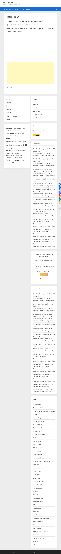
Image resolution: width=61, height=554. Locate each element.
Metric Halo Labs (38, 498)
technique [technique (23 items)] (22, 157)
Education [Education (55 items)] (10, 133)
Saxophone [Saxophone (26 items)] (9, 153)
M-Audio (35, 491)
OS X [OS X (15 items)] (16, 145)
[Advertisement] (30, 73)
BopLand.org (37, 418)
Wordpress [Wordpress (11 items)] (8, 163)
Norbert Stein (37, 508)
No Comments (31, 25)
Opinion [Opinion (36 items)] (11, 145)
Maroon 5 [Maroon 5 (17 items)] (8, 141)
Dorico (35, 438)
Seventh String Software (40, 531)
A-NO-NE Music (38, 404)
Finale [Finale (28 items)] (19, 133)
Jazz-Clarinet (37, 471)
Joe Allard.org (37, 485)
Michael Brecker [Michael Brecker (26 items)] (16, 141)
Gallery (17, 9)
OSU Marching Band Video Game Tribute (24, 21)
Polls (22, 9)
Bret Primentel (37, 424)
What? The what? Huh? (42, 272)
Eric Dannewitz (37, 441)
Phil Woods (36, 515)
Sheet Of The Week (11, 116)
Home (11, 9)
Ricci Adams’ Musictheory (41, 518)
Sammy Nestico (38, 521)
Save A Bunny (37, 525)
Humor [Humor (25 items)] (12, 136)
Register (35, 104)
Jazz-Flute (36, 474)
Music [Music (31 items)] (24, 141)
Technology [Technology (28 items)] (9, 160)
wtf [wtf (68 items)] (12, 163)
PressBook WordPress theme (42, 552)
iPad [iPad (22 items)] (16, 136)
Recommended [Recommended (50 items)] (11, 151)
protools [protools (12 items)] (14, 148)
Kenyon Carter (37, 488)
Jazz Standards (38, 468)
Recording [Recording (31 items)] (21, 150)
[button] (60, 184)
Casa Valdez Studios (39, 428)
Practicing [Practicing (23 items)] (9, 148)
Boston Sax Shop (38, 421)
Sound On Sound (38, 538)
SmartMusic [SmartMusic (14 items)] (19, 155)
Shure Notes (37, 535)
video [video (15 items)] (22, 160)
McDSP (35, 494)
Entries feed (36, 111)
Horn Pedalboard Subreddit (41, 461)
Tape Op (35, 541)
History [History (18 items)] (8, 136)
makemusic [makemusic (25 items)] (22, 139)
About (6, 9)
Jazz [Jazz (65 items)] (8, 139)
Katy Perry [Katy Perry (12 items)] (12, 139)
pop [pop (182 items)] (25, 144)
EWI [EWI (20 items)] (16, 133)
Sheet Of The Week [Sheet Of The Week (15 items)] (10, 155)
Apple (35, 414)
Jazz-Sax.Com (8, 2)
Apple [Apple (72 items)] (11, 128)
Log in (35, 108)
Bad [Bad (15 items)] (15, 128)
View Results (44, 279)
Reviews (8, 109)
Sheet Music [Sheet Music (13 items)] (16, 153)
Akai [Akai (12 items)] (7, 128)
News (7, 106)
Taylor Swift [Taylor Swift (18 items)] (15, 157)
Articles (28, 9)
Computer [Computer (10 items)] (17, 130)
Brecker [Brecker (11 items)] (13, 130)
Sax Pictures (37, 528)
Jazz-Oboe (36, 478)
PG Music (36, 511)
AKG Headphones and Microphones (44, 411)
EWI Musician (37, 444)
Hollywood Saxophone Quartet (42, 458)
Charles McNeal (38, 431)
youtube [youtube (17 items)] (17, 163)
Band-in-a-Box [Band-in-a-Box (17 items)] (21, 128)
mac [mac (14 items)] (17, 139)
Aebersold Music (38, 408)
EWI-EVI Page (37, 451)
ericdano (22, 25)
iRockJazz (36, 464)
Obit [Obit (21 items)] (7, 145)
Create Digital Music (39, 434)
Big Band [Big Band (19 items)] (8, 131)
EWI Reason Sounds (39, 448)
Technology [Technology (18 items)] (17, 160)
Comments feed (38, 114)
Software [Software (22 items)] (8, 157)
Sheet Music (9, 113)
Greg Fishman (37, 454)
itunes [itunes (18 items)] (23, 136)
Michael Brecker (38, 501)
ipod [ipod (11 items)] (20, 136)
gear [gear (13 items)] (23, 133)
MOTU (35, 505)
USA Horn (36, 545)
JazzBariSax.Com (38, 481)
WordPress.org (37, 118)
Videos (11, 87)
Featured (8, 102)
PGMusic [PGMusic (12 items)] (20, 145)
